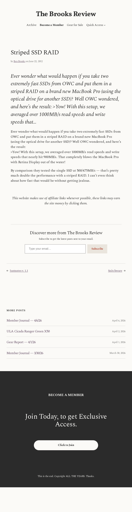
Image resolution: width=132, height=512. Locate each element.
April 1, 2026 (118, 342)
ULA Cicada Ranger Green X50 (28, 331)
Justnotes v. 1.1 (19, 271)
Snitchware (115, 271)
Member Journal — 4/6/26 (24, 320)
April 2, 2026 (118, 331)
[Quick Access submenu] (105, 25)
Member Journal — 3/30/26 (25, 353)
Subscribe (97, 249)
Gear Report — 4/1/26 (21, 342)
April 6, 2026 (118, 320)
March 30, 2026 (117, 353)
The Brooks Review (66, 14)
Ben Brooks (19, 61)
